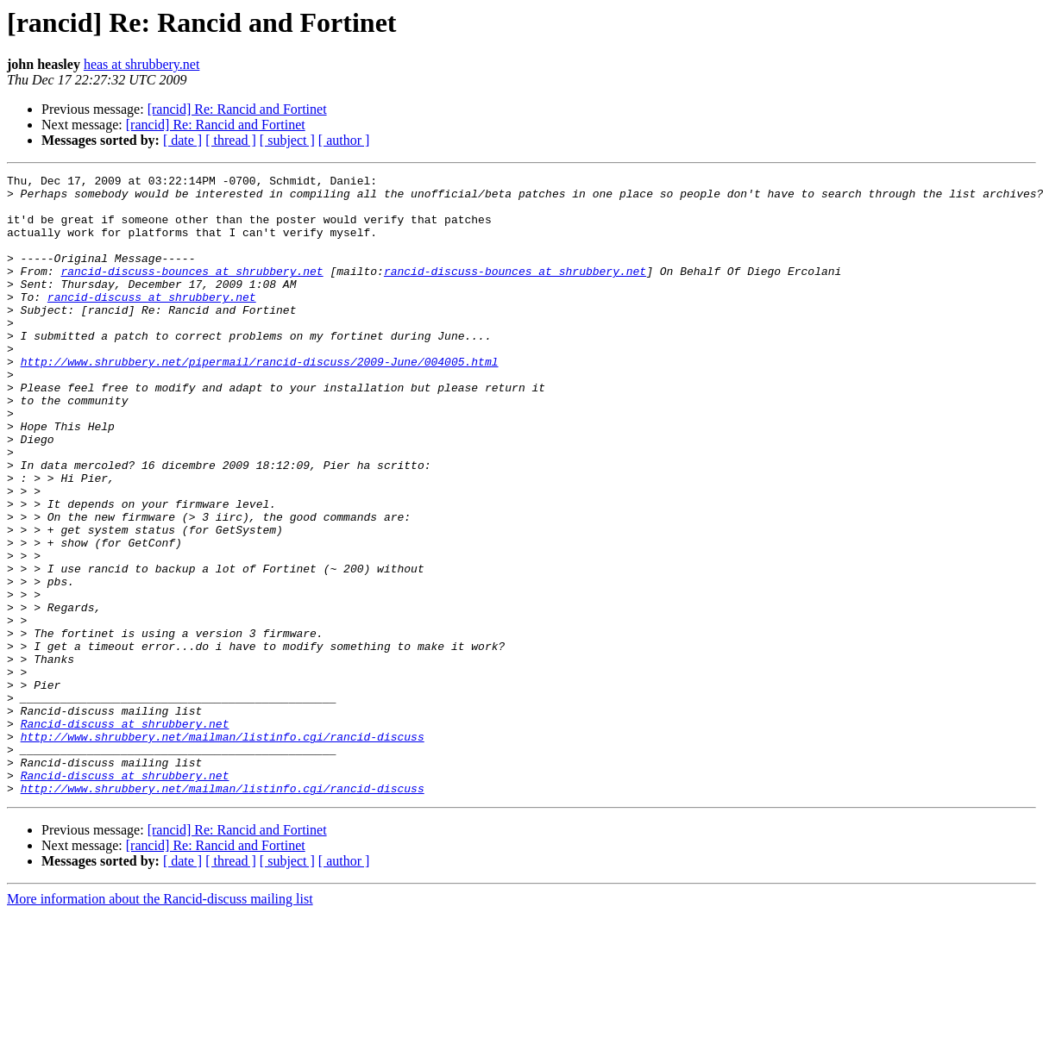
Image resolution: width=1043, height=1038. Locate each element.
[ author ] (344, 140)
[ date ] (182, 140)
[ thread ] (230, 140)
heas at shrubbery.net (141, 64)
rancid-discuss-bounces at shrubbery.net (191, 291)
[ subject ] (287, 140)
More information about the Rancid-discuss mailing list (160, 1023)
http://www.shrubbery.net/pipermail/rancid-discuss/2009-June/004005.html (260, 400)
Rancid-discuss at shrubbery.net (125, 834)
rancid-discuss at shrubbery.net (151, 322)
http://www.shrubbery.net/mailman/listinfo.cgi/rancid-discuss (222, 850)
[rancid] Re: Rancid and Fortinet (237, 109)
